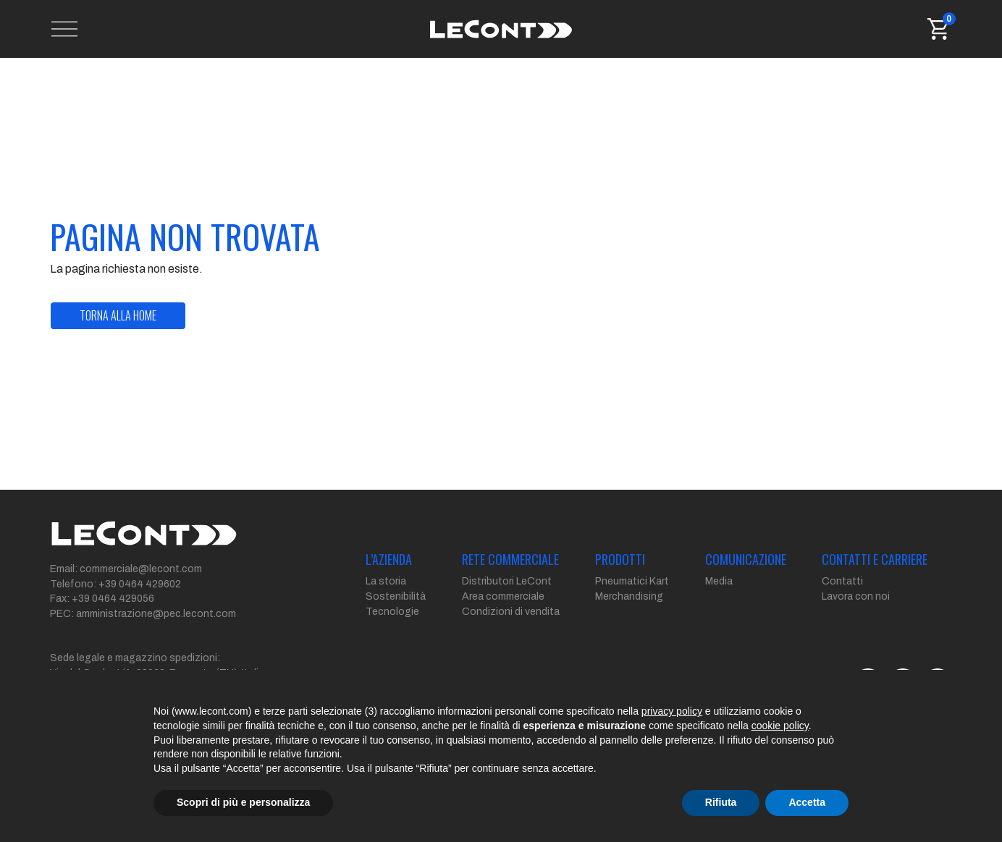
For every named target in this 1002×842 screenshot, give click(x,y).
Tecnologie (392, 611)
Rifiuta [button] (721, 802)
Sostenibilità (396, 596)
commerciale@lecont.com (141, 569)
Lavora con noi (856, 596)
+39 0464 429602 (139, 584)
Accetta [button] (806, 802)
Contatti (842, 581)
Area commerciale (503, 596)
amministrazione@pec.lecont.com (156, 613)
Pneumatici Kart (632, 581)
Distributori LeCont (507, 581)
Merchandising (629, 596)
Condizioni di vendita (511, 611)
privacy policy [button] (671, 711)
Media (719, 581)
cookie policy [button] (780, 725)
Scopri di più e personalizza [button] (243, 802)
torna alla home (118, 315)
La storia (386, 581)
